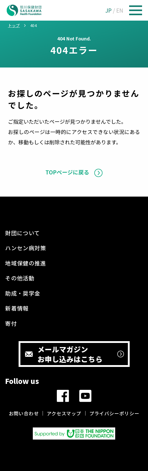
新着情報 (16, 308)
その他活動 (19, 278)
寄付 (11, 323)
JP (108, 10)
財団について (22, 233)
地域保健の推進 (25, 263)
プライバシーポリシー (114, 413)
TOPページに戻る (67, 172)
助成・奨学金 (22, 293)
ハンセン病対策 (25, 248)
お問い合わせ (24, 413)
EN (119, 10)
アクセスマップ (64, 413)
